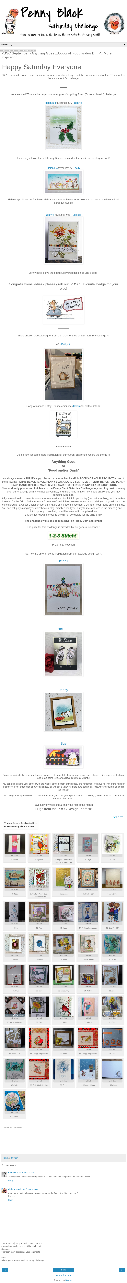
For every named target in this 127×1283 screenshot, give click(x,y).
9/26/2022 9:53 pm (30, 1189)
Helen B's (50, 102)
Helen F (63, 629)
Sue (64, 743)
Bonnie (78, 102)
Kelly (77, 168)
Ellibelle (77, 214)
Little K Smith (14, 1189)
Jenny (63, 690)
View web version (63, 1275)
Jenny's (50, 214)
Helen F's (52, 168)
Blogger (68, 1280)
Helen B (63, 561)
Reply (10, 1180)
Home (63, 1270)
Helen (76, 406)
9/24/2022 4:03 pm (25, 1173)
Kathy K (65, 344)
